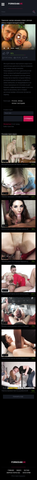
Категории (26, 473)
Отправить (28, 118)
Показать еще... (18, 396)
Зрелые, (20, 101)
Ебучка (26, 470)
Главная (11, 470)
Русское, (14, 101)
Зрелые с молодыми (18, 103)
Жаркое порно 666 (13, 473)
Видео (19, 470)
